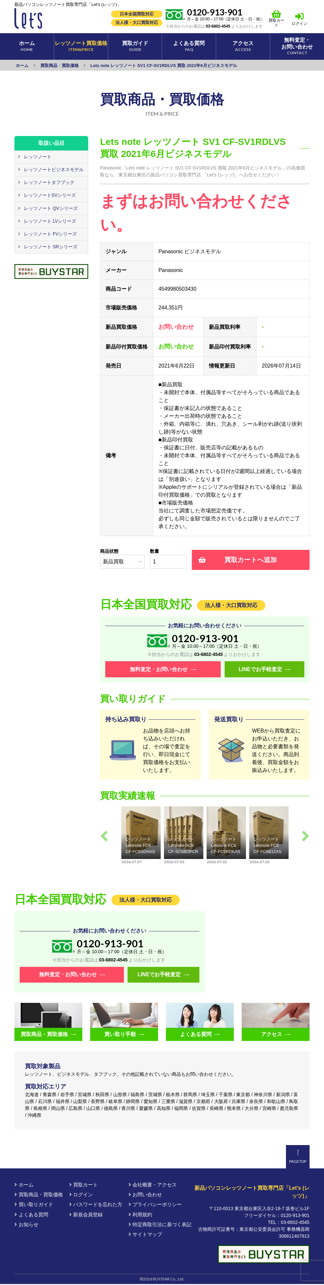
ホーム (23, 1185)
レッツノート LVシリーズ (49, 220)
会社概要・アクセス (153, 1185)
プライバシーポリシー (155, 1205)
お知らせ (26, 1225)
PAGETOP (297, 1162)
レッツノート (37, 156)
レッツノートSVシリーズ (49, 194)
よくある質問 (31, 1215)
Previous (104, 836)
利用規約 (140, 1215)
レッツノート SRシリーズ (50, 245)
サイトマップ (145, 1235)
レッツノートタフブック (48, 182)
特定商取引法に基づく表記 (160, 1225)
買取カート (277, 18)
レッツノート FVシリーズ (50, 233)
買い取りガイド (33, 1205)
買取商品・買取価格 (38, 1195)
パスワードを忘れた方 (95, 1205)
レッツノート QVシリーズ (50, 207)
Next (305, 836)
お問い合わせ (145, 1195)
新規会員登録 (86, 1215)
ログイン (300, 23)
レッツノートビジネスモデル (53, 169)
